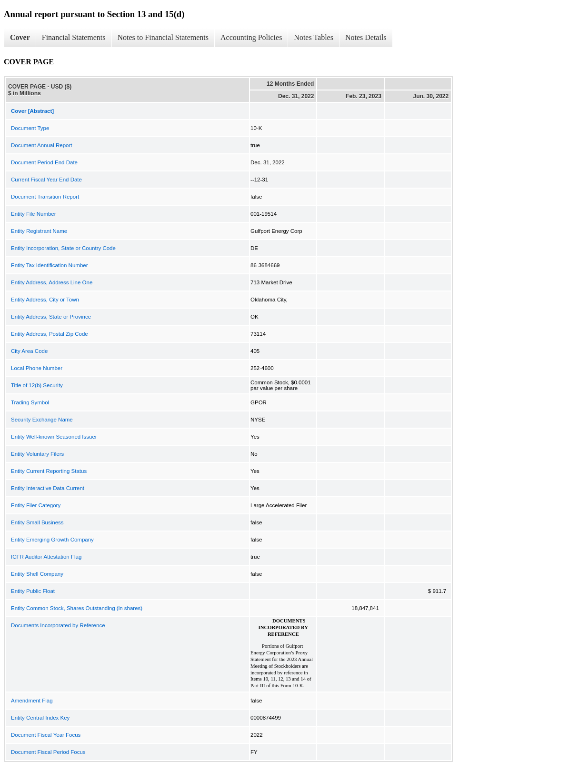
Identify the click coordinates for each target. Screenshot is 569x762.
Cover (20, 37)
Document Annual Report (41, 145)
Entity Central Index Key (40, 718)
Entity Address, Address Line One (51, 282)
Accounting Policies (251, 37)
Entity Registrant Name (39, 231)
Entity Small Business (37, 522)
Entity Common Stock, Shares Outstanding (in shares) (76, 608)
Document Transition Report (45, 197)
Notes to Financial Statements (163, 37)
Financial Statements (74, 37)
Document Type (30, 128)
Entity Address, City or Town (45, 299)
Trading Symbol (30, 402)
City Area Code (29, 351)
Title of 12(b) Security (37, 385)
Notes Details (366, 37)
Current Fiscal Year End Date (46, 179)
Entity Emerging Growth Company (52, 539)
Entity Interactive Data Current (47, 488)
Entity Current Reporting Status (49, 471)
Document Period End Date (44, 162)
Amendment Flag (32, 700)
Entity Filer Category (35, 505)
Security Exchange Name (42, 419)
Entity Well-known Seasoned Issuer (54, 437)
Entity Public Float (33, 591)
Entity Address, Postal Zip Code (49, 334)
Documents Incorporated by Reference (58, 625)
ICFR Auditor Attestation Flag (46, 557)
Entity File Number (33, 214)
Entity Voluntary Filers (37, 454)
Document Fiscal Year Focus (45, 735)
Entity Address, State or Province (51, 317)
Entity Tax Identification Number (49, 265)
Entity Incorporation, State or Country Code (63, 248)
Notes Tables (313, 37)
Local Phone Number (36, 368)
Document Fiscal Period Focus (48, 752)
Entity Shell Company (37, 574)
